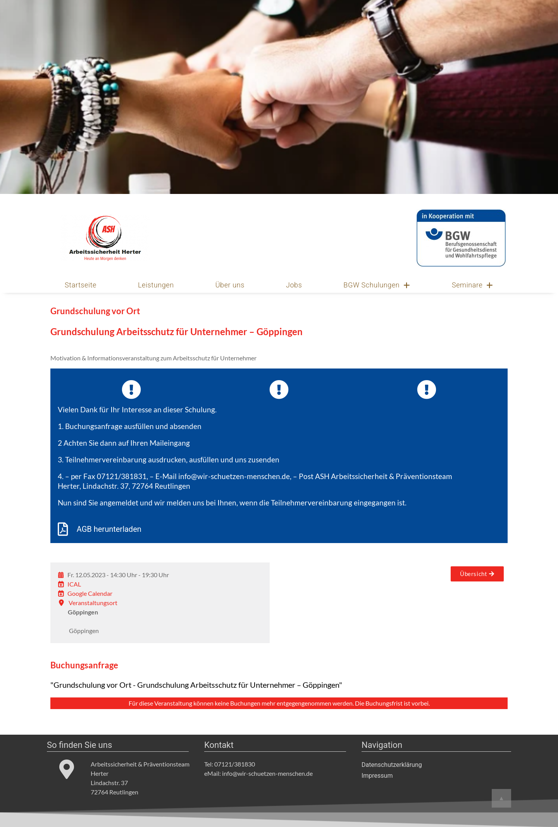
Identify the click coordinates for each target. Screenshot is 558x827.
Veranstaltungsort (93, 602)
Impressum (377, 775)
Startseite (80, 285)
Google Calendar (89, 593)
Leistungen (156, 285)
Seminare (472, 285)
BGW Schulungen (376, 285)
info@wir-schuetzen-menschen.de (234, 476)
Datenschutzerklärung (392, 764)
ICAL (74, 584)
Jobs (294, 285)
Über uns (230, 285)
